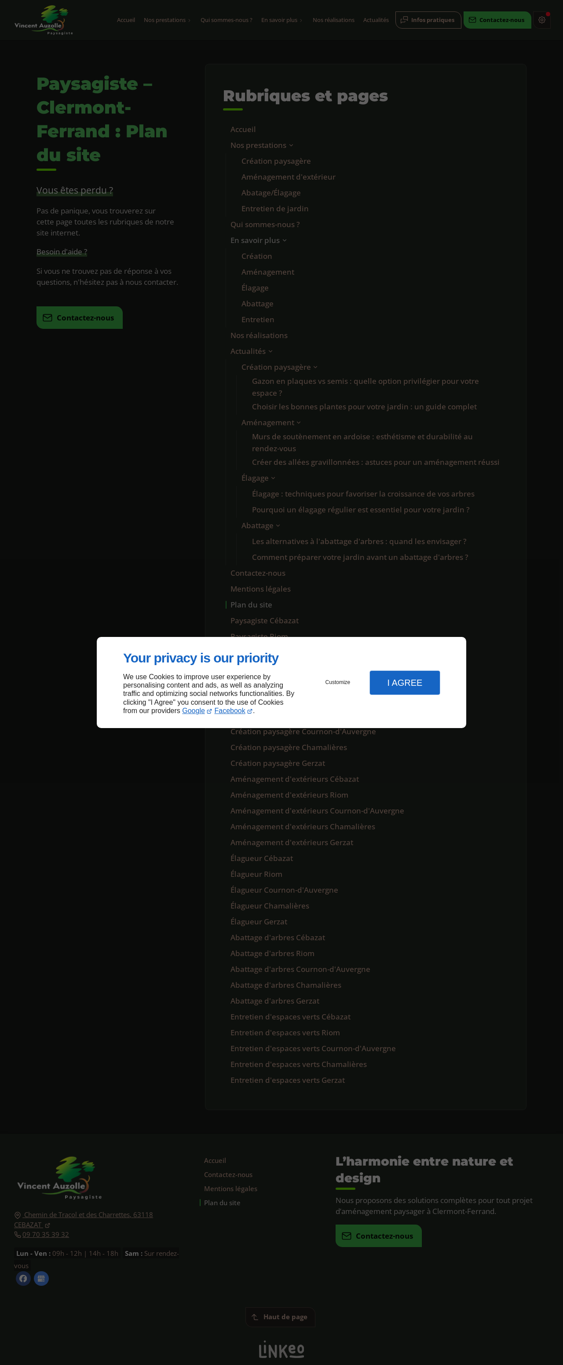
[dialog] (281, 682)
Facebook (230, 710)
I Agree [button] (404, 683)
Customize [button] (338, 682)
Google (193, 710)
